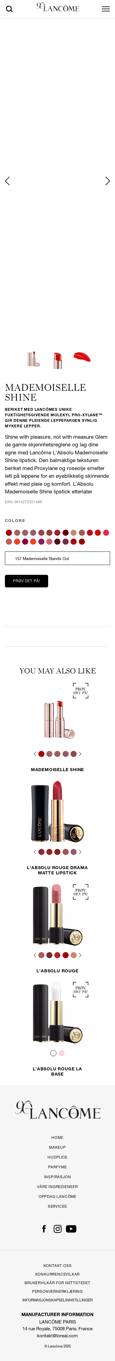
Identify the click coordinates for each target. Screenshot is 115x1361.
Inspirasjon (57, 1177)
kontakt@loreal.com (57, 1335)
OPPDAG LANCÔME (57, 1196)
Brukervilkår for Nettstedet (57, 1283)
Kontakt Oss (58, 1265)
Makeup (57, 1147)
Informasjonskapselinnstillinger (57, 1300)
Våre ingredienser (57, 1186)
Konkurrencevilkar (57, 1274)
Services (57, 1206)
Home (57, 1137)
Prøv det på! (26, 581)
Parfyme (57, 1167)
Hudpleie (57, 1157)
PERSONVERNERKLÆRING (57, 1291)
